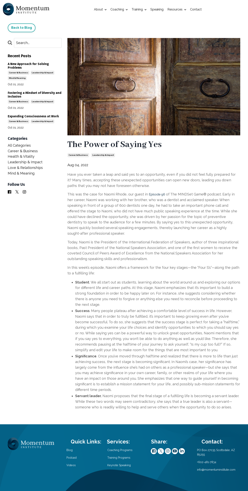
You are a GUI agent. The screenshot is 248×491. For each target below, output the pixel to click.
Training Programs (111, 463)
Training (139, 9)
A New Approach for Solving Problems (28, 65)
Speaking (157, 9)
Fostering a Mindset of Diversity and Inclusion (34, 94)
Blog (75, 450)
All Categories (19, 145)
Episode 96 (158, 194)
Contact (196, 9)
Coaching (119, 9)
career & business (78, 155)
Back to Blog (21, 27)
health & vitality (21, 156)
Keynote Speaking (111, 470)
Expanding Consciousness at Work (33, 116)
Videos (77, 465)
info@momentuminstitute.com (213, 470)
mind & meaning (17, 78)
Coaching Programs (105, 453)
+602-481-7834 (203, 463)
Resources (176, 9)
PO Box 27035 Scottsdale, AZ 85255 (213, 453)
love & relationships (25, 168)
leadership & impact (103, 155)
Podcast (78, 458)
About (100, 9)
